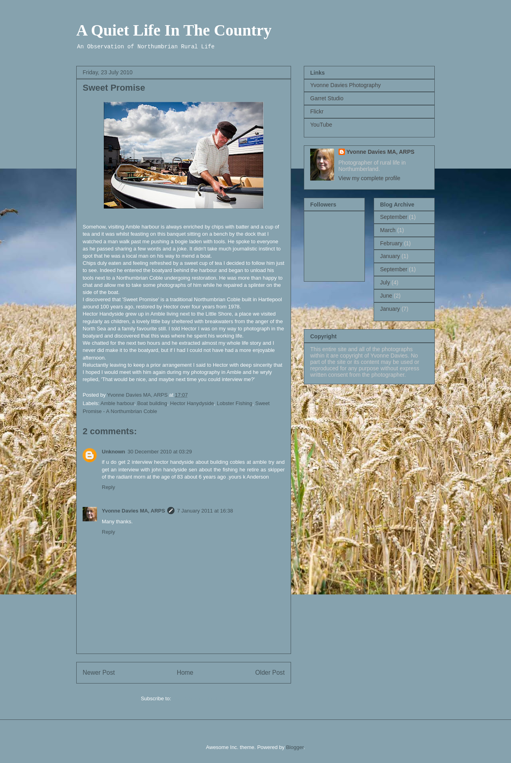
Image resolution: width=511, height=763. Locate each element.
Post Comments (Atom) (199, 698)
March (388, 230)
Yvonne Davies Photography (345, 85)
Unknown (113, 452)
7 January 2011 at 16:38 (205, 511)
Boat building (152, 403)
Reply (108, 487)
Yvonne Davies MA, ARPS (133, 511)
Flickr (316, 111)
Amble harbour (118, 403)
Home (185, 672)
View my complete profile (369, 178)
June (386, 295)
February (391, 243)
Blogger (294, 747)
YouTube (321, 124)
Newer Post (99, 672)
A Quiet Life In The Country (173, 30)
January (390, 256)
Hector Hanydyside (192, 403)
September (393, 217)
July (385, 282)
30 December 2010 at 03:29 (160, 452)
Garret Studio (326, 98)
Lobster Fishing (234, 403)
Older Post (270, 672)
